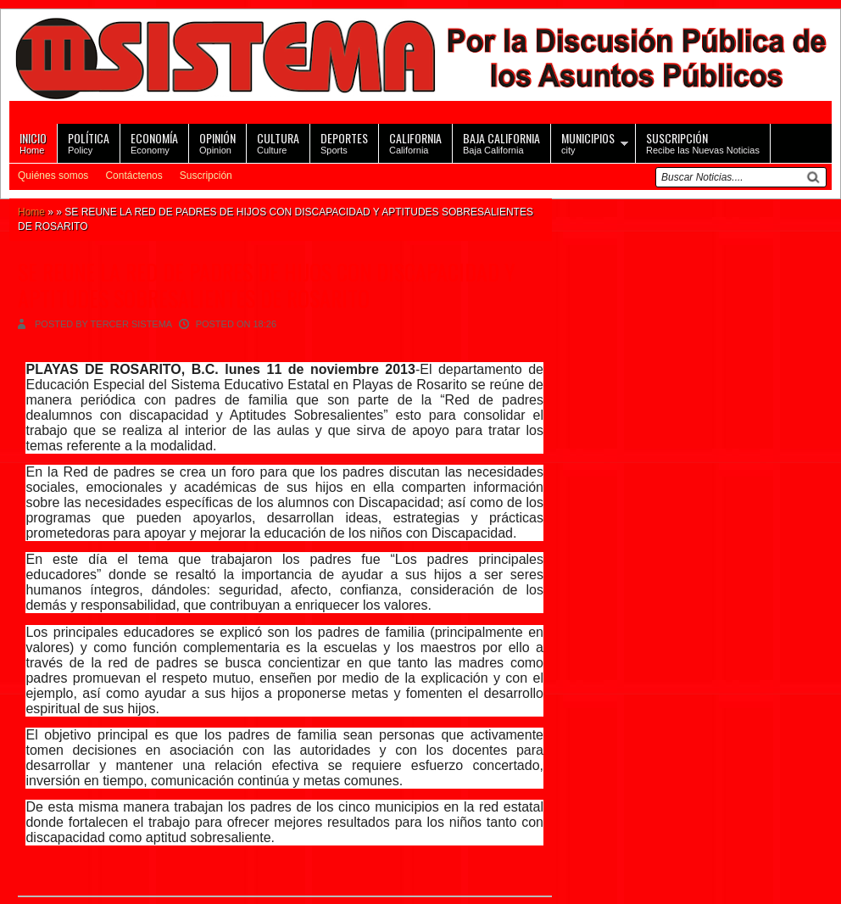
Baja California (501, 142)
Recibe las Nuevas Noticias (703, 142)
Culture (278, 142)
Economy (154, 142)
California (415, 142)
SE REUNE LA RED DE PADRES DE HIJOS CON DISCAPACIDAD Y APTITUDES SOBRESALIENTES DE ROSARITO (266, 285)
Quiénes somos (53, 175)
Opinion (217, 142)
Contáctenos (133, 175)
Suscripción (206, 175)
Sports (344, 142)
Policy (88, 142)
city (588, 142)
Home (33, 142)
